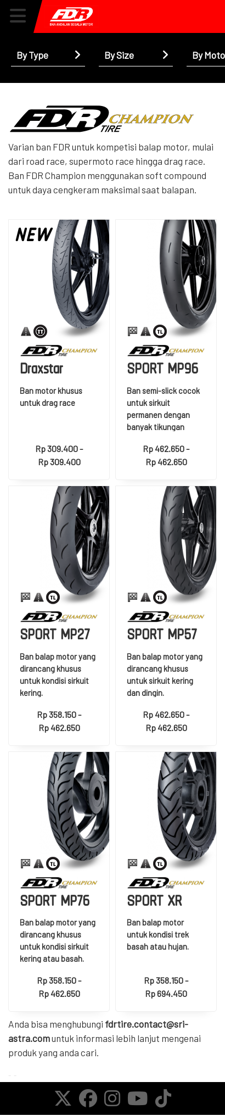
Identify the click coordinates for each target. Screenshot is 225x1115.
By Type (32, 54)
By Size (119, 54)
